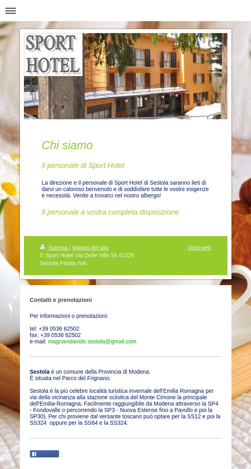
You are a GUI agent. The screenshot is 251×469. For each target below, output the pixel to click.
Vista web (199, 247)
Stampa (54, 247)
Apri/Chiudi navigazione (125, 10)
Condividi (45, 454)
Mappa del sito (90, 247)
